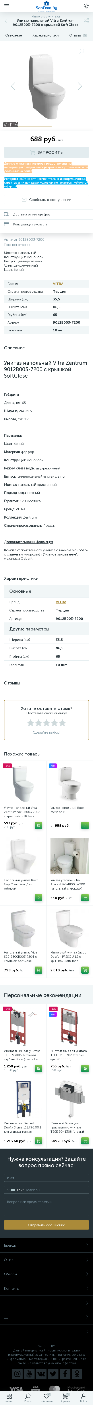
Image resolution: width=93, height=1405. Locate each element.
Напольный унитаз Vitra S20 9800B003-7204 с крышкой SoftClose (20, 957)
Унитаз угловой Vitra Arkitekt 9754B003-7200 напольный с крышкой (67, 884)
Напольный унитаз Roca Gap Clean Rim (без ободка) (21, 884)
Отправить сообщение (46, 1225)
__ (46, 1303)
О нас (46, 1260)
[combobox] (14, 1190)
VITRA (58, 284)
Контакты (46, 1288)
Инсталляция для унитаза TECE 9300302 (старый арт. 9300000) (68, 1055)
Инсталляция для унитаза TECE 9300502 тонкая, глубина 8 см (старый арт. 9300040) (22, 1057)
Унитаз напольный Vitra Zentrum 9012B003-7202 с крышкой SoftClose (22, 812)
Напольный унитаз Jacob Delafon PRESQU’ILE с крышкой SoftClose (68, 957)
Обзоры (46, 1274)
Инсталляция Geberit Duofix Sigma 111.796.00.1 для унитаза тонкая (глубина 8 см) (22, 1129)
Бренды (46, 1245)
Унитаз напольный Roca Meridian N (67, 810)
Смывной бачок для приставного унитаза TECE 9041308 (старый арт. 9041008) (67, 1129)
